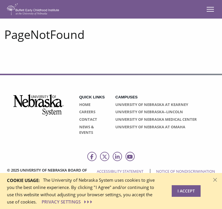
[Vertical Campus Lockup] (39, 108)
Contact (88, 119)
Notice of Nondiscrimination (185, 171)
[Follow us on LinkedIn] (117, 156)
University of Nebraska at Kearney (151, 104)
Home (84, 104)
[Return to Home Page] (33, 9)
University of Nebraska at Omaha (150, 126)
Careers (87, 111)
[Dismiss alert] (215, 179)
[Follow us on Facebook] (92, 156)
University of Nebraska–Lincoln (149, 111)
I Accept (186, 191)
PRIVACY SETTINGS (68, 202)
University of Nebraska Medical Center (156, 119)
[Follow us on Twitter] (104, 156)
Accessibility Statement (120, 171)
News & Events (86, 129)
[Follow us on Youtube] (130, 156)
